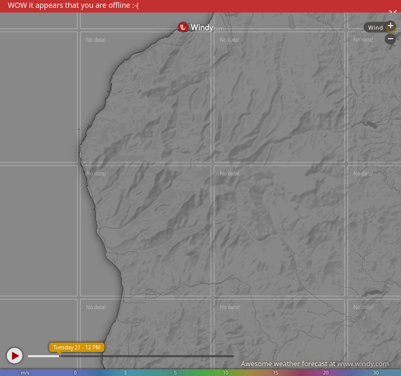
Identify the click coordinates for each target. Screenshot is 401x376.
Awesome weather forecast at (315, 363)
